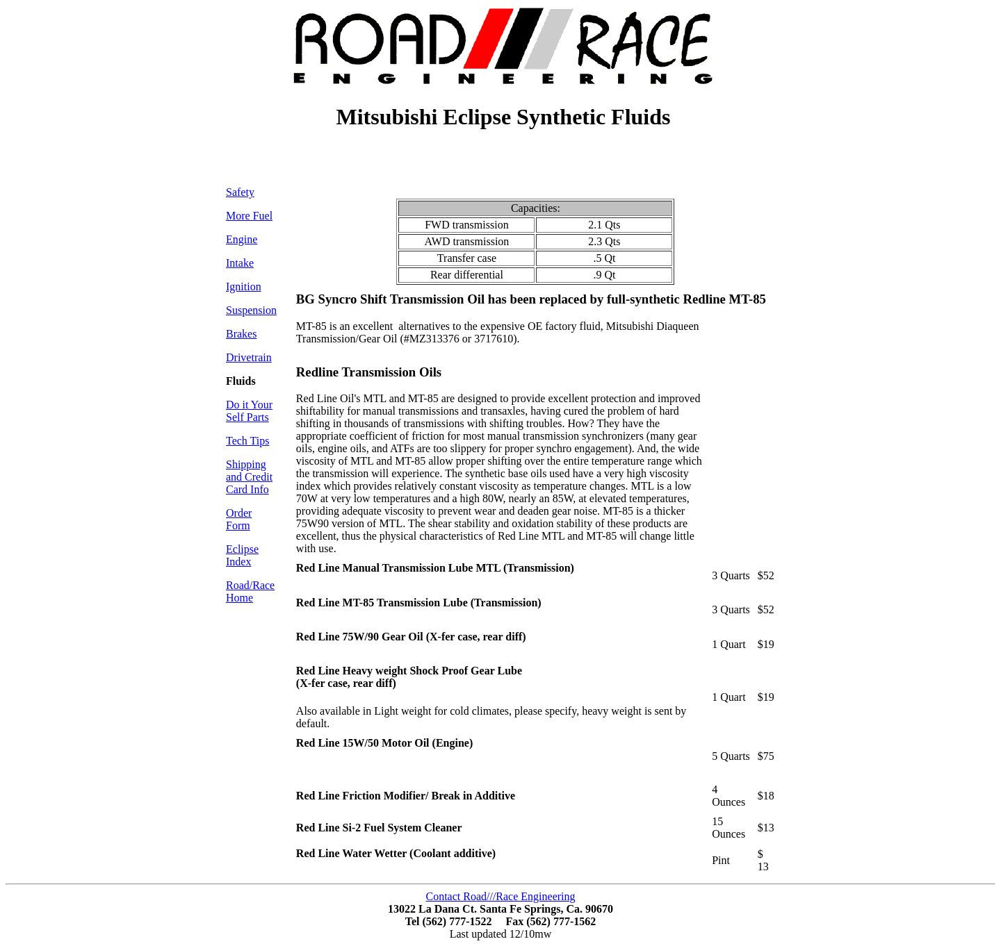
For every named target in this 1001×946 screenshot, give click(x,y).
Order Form (239, 519)
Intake (240, 263)
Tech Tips (247, 441)
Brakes (241, 334)
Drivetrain (249, 357)
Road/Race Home (250, 591)
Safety (240, 192)
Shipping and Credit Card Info (249, 476)
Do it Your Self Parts (249, 411)
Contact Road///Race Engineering (500, 896)
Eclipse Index (242, 555)
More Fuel (249, 216)
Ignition (243, 286)
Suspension (251, 310)
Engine (241, 239)
